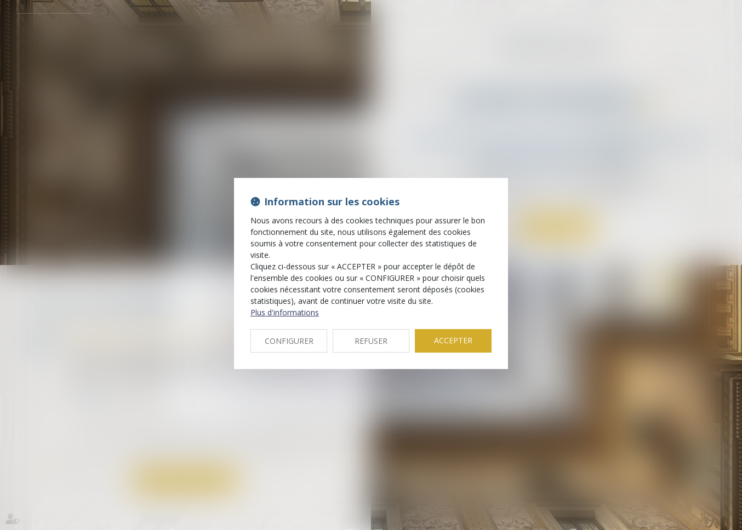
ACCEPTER (453, 340)
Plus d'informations (284, 312)
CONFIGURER (289, 341)
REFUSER (371, 341)
